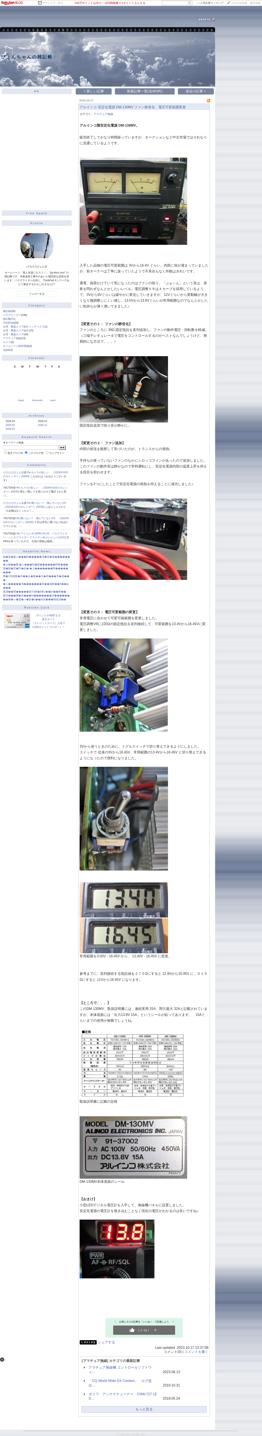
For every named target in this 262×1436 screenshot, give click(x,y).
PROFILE (29, 24)
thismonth (37, 400)
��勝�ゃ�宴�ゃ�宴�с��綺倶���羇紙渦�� (34, 599)
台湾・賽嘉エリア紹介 (16, 330)
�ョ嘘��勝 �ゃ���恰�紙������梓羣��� (35, 564)
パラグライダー (12, 315)
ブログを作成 (239, 3)
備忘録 (7, 311)
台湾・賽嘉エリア (13, 334)
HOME (5, 24)
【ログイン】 (206, 24)
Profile (37, 223)
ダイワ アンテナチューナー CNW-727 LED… (123, 1396)
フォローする (37, 293)
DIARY (16, 24)
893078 (204, 19)
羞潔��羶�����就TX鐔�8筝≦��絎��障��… (36, 591)
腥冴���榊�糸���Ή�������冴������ (36, 595)
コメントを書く (196, 1352)
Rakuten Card (36, 607)
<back (21, 400)
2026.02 (10, 428)
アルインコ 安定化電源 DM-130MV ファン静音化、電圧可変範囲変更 (133, 107)
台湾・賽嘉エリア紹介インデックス (23, 326)
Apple (6, 349)
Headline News (37, 551)
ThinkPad (8, 322)
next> (53, 400)
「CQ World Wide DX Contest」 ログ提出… (120, 1383)
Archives (37, 415)
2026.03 (10, 425)
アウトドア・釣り (53, 3)
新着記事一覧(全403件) (144, 91)
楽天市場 (255, 3)
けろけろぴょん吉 (13, 472)
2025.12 (42, 425)
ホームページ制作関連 (16, 346)
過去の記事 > (196, 91)
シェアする (106, 1342)
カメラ (7, 342)
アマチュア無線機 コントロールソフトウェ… (120, 1370)
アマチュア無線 (12, 338)
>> (210, 3)
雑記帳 (7, 318)
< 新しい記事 (94, 91)
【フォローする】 (186, 24)
